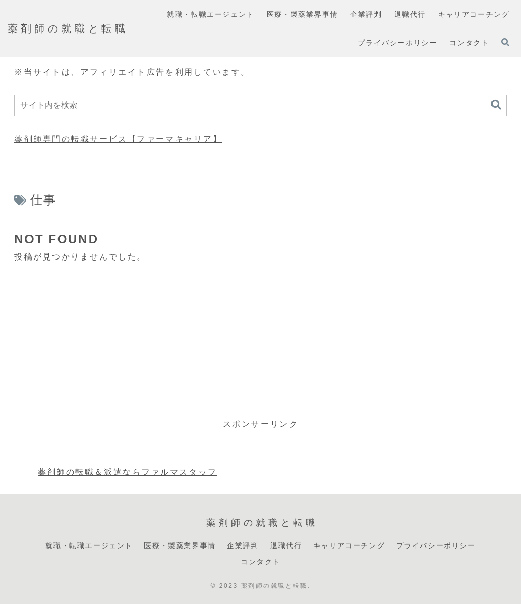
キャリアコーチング (349, 545)
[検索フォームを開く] (505, 42)
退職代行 (286, 545)
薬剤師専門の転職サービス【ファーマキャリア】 (118, 139)
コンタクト (260, 561)
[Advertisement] (260, 341)
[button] (496, 105)
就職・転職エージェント (89, 545)
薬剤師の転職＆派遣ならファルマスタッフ (127, 472)
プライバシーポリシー (436, 545)
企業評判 (242, 545)
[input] (260, 105)
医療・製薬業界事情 (179, 545)
